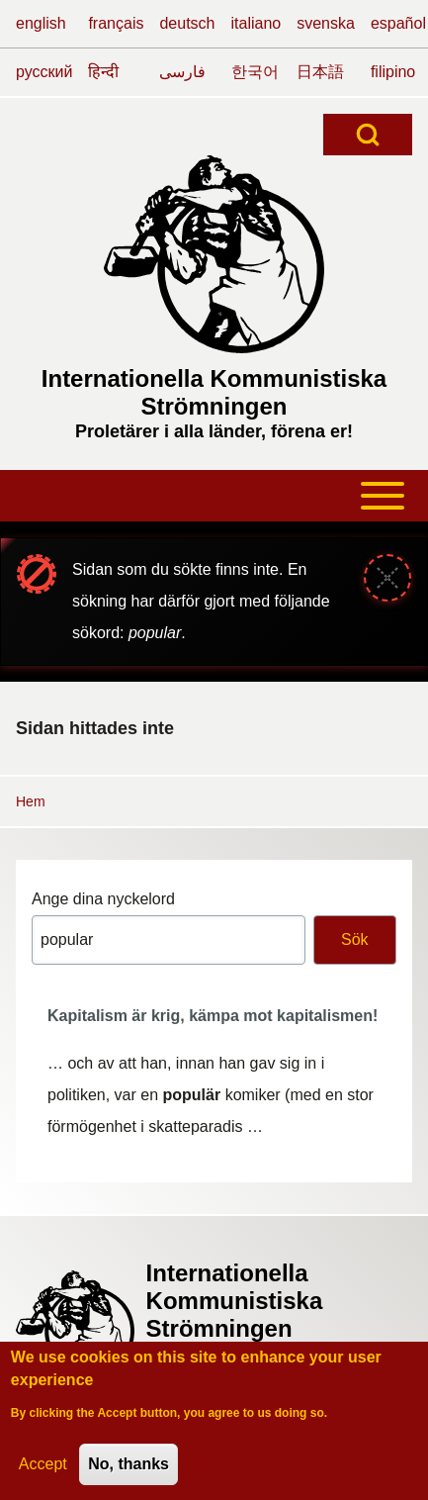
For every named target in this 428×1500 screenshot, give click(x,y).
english (41, 23)
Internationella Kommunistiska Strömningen (214, 392)
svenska (326, 23)
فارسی (182, 71)
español (398, 23)
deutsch (186, 23)
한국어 (255, 71)
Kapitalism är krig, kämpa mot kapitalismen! (212, 1015)
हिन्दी (103, 71)
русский (44, 71)
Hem (30, 801)
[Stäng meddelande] (387, 578)
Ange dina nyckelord (103, 899)
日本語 (320, 71)
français (115, 23)
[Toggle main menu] (214, 495)
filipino (393, 71)
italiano (256, 23)
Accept (43, 1470)
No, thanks (128, 1470)
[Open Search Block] (367, 134)
